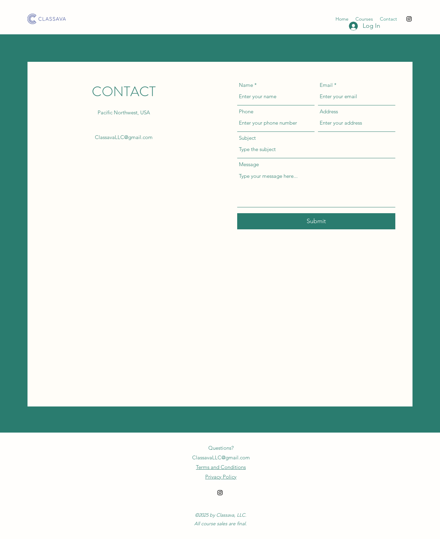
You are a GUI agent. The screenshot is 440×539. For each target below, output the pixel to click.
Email (326, 85)
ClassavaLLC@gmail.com (124, 137)
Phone (246, 111)
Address (329, 111)
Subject (247, 137)
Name (246, 85)
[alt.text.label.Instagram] (409, 18)
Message (249, 164)
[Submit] (316, 221)
